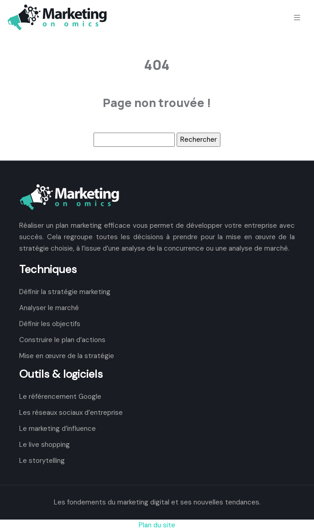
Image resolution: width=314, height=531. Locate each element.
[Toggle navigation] (297, 17)
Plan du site (157, 525)
